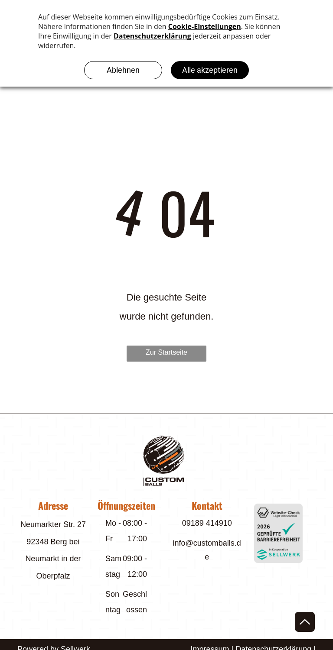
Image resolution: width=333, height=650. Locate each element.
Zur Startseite (166, 352)
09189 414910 (207, 523)
